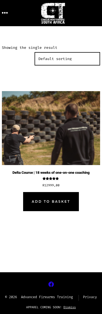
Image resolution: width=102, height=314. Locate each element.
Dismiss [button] (69, 307)
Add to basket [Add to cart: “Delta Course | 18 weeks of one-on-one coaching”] (51, 201)
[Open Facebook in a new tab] (51, 284)
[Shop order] (67, 59)
